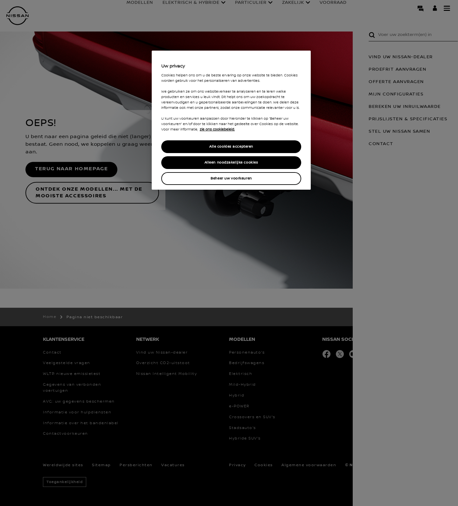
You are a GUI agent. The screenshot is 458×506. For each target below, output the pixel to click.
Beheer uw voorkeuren (231, 178)
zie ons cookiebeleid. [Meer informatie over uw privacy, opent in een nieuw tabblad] (217, 129)
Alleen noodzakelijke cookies (231, 162)
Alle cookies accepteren (231, 146)
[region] (231, 120)
